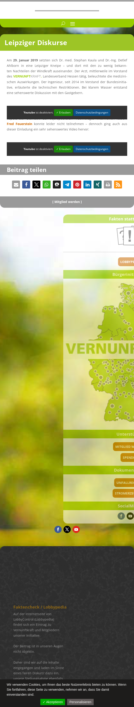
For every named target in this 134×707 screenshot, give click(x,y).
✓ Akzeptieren (53, 702)
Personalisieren (80, 702)
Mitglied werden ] (68, 202)
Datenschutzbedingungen (92, 112)
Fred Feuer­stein (19, 124)
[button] (16, 184)
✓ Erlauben (63, 112)
